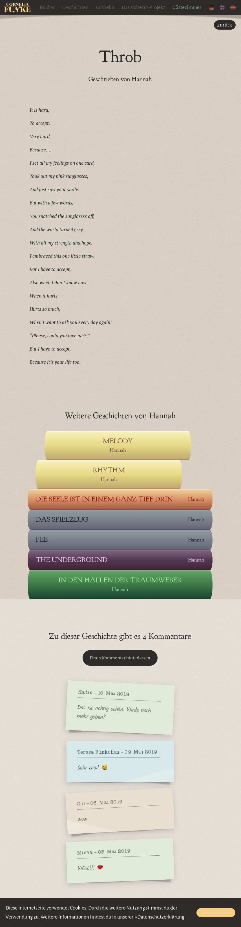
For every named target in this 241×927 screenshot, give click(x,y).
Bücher (47, 7)
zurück (224, 25)
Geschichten (75, 7)
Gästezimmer (187, 7)
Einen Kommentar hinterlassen (120, 657)
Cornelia (105, 7)
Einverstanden (216, 912)
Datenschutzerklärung (160, 917)
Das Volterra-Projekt (143, 7)
